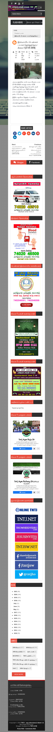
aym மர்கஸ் (30, 651)
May (15, 609)
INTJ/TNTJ (16, 656)
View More (18, 674)
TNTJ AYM (33, 726)
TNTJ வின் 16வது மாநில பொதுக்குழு (24, 664)
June (15, 606)
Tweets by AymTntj (17, 408)
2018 (16, 600)
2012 (16, 627)
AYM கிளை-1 (16, 647)
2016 (16, 615)
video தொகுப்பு (24, 668)
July (15, 603)
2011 (16, 630)
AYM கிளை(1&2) (17, 651)
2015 (16, 618)
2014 (16, 621)
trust (14, 668)
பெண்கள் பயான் (19, 33)
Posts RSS (20, 729)
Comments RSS (30, 729)
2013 (16, 624)
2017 (16, 612)
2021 (16, 591)
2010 (16, 633)
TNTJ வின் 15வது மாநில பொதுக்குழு (24, 660)
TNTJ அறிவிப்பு (28, 656)
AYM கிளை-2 (30, 647)
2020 (16, 594)
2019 (16, 597)
